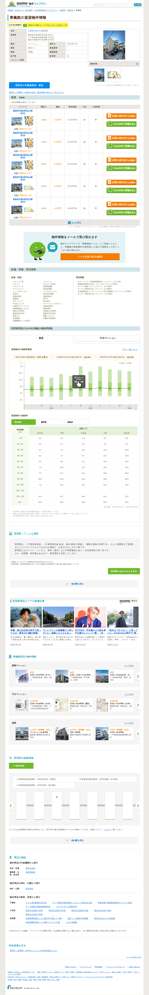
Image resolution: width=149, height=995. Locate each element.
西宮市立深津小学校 (102, 911)
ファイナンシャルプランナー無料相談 (98, 977)
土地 (135, 972)
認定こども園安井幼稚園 (78, 918)
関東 (19, 979)
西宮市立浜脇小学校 (79, 911)
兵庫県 (62, 10)
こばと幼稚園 (71, 922)
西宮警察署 (30, 872)
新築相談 (45, 977)
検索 (139, 5)
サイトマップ (86, 967)
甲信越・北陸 (27, 979)
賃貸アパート (59, 972)
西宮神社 (29, 889)
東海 (35, 979)
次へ (138, 805)
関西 (39, 979)
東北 (15, 979)
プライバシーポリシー (115, 967)
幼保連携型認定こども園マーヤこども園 (43, 922)
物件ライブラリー (77, 977)
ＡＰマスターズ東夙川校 (66, 907)
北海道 (10, 979)
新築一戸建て (117, 972)
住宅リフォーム (20, 977)
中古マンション (105, 972)
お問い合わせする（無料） (121, 116)
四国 (44, 979)
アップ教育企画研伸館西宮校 (38, 907)
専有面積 (17, 422)
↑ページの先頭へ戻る (133, 957)
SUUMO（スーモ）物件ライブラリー (27, 4)
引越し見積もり (55, 977)
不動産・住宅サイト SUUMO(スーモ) (21, 972)
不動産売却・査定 (34, 977)
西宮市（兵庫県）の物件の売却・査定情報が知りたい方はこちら (36, 92)
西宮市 (70, 10)
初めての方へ (71, 967)
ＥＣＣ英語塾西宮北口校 (36, 903)
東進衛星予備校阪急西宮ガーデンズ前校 (115, 903)
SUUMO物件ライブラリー (46, 10)
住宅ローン (66, 977)
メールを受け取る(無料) (90, 256)
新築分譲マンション (91, 972)
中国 (48, 979)
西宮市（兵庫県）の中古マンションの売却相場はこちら (33, 951)
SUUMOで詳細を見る (121, 124)
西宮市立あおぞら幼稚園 (104, 918)
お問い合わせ (134, 967)
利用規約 (99, 967)
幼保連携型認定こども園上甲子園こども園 (44, 918)
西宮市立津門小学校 (57, 911)
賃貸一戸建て (70, 972)
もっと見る (129, 666)
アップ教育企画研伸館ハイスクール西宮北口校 (72, 903)
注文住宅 (11, 977)
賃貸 (59, 25)
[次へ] (138, 676)
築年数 (43, 422)
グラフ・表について (130, 349)
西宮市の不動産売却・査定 (29, 85)
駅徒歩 (70, 422)
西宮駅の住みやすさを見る (124, 571)
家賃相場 (79, 972)
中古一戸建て (127, 972)
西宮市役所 (30, 868)
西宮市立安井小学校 (34, 914)
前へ (11, 805)
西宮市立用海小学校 (34, 911)
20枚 (16, 129)
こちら (106, 830)
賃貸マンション (47, 972)
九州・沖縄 (55, 979)
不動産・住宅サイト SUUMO (20, 10)
